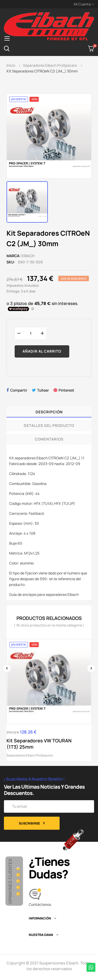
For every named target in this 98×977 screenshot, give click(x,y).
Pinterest (66, 390)
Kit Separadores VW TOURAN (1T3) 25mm (39, 743)
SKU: (11, 261)
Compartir (18, 390)
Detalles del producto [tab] (49, 425)
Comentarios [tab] (49, 439)
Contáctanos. (40, 904)
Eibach (27, 255)
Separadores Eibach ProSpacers (30, 755)
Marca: (14, 255)
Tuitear (43, 390)
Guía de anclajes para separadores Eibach (44, 594)
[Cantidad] (30, 333)
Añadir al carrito (41, 351)
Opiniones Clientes (10, 881)
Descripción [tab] (49, 411)
